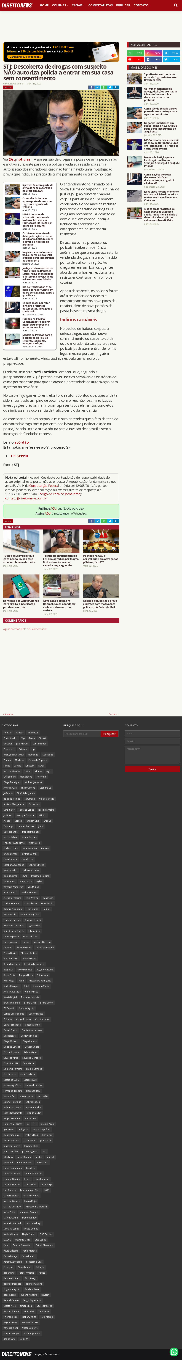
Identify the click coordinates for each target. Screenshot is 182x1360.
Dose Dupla (47, 903)
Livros (41, 765)
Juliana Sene (34, 931)
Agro (48, 771)
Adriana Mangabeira (14, 804)
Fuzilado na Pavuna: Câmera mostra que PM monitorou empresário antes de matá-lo (36, 323)
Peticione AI (9, 881)
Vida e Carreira (46, 798)
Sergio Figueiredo (32, 1300)
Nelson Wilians (24, 947)
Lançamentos (39, 743)
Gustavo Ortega (33, 920)
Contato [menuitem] (141, 5)
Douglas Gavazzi (12, 1046)
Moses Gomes (30, 1228)
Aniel (26, 986)
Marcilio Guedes (12, 1201)
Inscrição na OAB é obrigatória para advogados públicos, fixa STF (100, 559)
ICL (34, 1123)
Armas (17, 765)
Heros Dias (30, 1118)
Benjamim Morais (30, 997)
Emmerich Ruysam (13, 1068)
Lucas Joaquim (11, 942)
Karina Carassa (24, 1162)
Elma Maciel (28, 1063)
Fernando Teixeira (13, 1090)
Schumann (30, 798)
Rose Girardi (10, 1294)
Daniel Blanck (10, 859)
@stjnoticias (19, 159)
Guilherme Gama (30, 870)
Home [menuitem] (44, 5)
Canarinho (48, 897)
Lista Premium (42, 1179)
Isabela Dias (31, 1135)
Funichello (43, 1096)
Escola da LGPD (11, 1079)
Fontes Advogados (29, 914)
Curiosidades (10, 738)
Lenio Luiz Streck (12, 1173)
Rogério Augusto (12, 1289)
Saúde (27, 771)
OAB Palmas (46, 1234)
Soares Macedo (44, 1305)
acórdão (21, 442)
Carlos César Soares (14, 1013)
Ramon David (29, 958)
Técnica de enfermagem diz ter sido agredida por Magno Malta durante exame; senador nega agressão (61, 560)
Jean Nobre (46, 1140)
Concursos (9, 749)
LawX (24, 875)
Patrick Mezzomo (44, 1245)
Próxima (113, 714)
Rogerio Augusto (45, 969)
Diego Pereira (30, 1041)
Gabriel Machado (12, 1107)
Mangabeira (26, 776)
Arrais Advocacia (12, 991)
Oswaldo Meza (22, 1239)
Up (33, 749)
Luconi (26, 942)
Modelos (19, 760)
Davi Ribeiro (31, 903)
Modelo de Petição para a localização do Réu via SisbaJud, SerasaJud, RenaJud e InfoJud (37, 339)
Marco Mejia (30, 1201)
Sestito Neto (10, 1305)
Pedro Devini (10, 953)
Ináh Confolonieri (12, 1135)
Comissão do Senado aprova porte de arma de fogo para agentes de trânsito (37, 202)
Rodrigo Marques (12, 1283)
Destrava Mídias (29, 1035)
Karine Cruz (42, 1162)
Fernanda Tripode (37, 760)
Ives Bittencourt (11, 1140)
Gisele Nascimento (13, 1112)
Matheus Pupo (29, 1217)
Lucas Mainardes (12, 1184)
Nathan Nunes (11, 1234)
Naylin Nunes (28, 1234)
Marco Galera (10, 837)
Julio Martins (22, 743)
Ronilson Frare (32, 1289)
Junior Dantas (24, 1157)
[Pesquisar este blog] (82, 734)
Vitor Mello (34, 842)
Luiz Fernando (11, 831)
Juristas (38, 1157)
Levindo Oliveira (12, 1179)
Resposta (8, 969)
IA (28, 1123)
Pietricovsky (26, 881)
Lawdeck (30, 1168)
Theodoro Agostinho (14, 842)
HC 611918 (19, 456)
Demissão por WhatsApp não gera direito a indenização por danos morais (21, 604)
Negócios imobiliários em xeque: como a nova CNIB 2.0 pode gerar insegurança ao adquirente (38, 256)
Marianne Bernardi (29, 1212)
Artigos (19, 732)
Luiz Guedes (10, 1190)
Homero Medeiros (13, 1123)
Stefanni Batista (11, 1311)
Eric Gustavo (10, 1074)
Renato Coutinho (12, 1278)
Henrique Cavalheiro (14, 925)
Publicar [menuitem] (123, 5)
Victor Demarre (30, 1327)
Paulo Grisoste (11, 1250)
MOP (46, 1190)
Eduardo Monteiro (31, 1057)
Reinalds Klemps (12, 798)
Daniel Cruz (27, 859)
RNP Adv (40, 1267)
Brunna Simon (11, 853)
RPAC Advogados (26, 793)
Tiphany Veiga (29, 1316)
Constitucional (42, 1019)
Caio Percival (31, 897)
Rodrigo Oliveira (34, 1283)
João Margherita (30, 1151)
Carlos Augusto (26, 1008)
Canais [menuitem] (77, 5)
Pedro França (10, 1256)
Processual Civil (34, 1261)
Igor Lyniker (35, 925)
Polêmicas (33, 732)
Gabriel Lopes (32, 1101)
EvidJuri (46, 909)
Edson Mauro (31, 1052)
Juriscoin (29, 765)
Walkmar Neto (11, 848)
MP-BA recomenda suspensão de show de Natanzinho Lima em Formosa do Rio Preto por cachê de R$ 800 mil (37, 220)
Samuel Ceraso (11, 1300)
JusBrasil (8, 815)
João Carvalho (11, 1151)
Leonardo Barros (33, 1173)
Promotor (9, 1267)
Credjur (47, 820)
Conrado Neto (23, 1019)
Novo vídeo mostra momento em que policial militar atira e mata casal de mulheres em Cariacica (161, 196)
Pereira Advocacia (13, 1261)
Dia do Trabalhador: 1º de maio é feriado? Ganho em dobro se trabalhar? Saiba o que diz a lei (38, 291)
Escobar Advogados (14, 864)
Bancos (45, 848)
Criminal (23, 749)
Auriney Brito (31, 991)
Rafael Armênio (26, 1272)
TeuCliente (43, 1311)
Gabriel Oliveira (36, 864)
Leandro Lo (45, 787)
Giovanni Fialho (33, 1107)
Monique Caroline (25, 815)
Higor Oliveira (28, 787)
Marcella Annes (31, 1195)
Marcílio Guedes (12, 771)
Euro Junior (9, 809)
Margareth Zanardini (36, 1206)
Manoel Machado (31, 831)
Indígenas (23, 1129)
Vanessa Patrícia (30, 1322)
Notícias (7, 87)
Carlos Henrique (12, 903)
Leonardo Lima (31, 936)
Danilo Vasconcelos (32, 1030)
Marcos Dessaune (13, 1206)
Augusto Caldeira (12, 897)
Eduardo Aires (11, 1057)
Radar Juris (9, 1272)
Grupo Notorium (12, 1118)
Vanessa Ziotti (11, 1327)
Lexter (27, 1179)
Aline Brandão (29, 848)
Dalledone (47, 754)
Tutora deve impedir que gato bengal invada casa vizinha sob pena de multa (19, 559)
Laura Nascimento (13, 1168)
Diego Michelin (11, 1041)
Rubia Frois (9, 975)
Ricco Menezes (24, 969)
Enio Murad (32, 909)
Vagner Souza (10, 1322)
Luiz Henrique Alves (30, 1190)
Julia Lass (8, 1157)
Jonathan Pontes (12, 1146)
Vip (23, 738)
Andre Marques (11, 986)
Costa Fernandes (12, 1024)
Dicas (32, 738)
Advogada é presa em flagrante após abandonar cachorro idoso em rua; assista (59, 605)
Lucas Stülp (46, 1184)
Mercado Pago (34, 1223)
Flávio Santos (26, 1096)
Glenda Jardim (34, 1112)
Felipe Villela (10, 914)
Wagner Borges (11, 1333)
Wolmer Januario (33, 782)
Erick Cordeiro (27, 1074)
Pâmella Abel (24, 1267)
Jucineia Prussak (26, 826)
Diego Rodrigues (12, 782)
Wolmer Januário (32, 1333)
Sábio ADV (28, 1311)
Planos (7, 820)
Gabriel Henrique (12, 1101)
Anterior (9, 714)
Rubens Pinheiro (29, 1294)
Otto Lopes (40, 1239)
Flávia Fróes (9, 1096)
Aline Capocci (10, 892)
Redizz (42, 1272)
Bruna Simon (46, 1002)
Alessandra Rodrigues (40, 980)
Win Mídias (33, 886)
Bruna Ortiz (30, 1002)
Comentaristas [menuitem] (100, 5)
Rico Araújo (30, 1278)
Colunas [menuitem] (59, 5)
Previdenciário (11, 958)
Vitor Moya (9, 980)
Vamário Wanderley (13, 886)
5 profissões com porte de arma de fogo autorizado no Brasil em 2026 (37, 188)
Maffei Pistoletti (11, 1195)
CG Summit (9, 1008)
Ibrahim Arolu (47, 1123)
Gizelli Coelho (10, 870)
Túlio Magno (47, 1316)
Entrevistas (34, 804)
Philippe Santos (28, 953)
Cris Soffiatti (10, 776)
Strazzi (42, 738)
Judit (40, 826)
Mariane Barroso (42, 942)
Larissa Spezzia (11, 936)
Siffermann (42, 975)
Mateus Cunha (11, 1217)
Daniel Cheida (11, 1030)
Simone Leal (26, 1305)
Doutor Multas (32, 1046)
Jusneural (8, 1162)
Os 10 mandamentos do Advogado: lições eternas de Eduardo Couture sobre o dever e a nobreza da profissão (37, 239)
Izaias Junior (30, 1140)
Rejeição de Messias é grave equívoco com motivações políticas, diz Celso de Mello (100, 604)
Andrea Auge (10, 787)
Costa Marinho (32, 1024)
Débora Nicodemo (13, 909)
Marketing (33, 754)
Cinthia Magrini (29, 853)
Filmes (7, 765)
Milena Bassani (29, 837)
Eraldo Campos (34, 1068)
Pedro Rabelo (28, 1256)
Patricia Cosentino (22, 1245)
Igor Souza (9, 1129)
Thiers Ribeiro (11, 1316)
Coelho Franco (35, 1013)
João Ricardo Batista (14, 931)
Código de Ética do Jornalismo (59, 494)
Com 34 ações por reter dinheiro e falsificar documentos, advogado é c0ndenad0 (37, 307)
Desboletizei (10, 1035)
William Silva (33, 820)
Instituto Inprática (41, 1129)
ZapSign (24, 1338)
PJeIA (6, 1245)
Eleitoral (8, 743)
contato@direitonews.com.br (26, 498)
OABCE (7, 1239)
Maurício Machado (13, 1223)
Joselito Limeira (46, 809)
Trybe (39, 881)
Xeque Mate (9, 1338)
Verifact (18, 820)
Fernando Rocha (33, 1085)
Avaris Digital (10, 997)
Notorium (41, 776)
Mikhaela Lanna (11, 1228)
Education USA (11, 1063)
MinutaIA (8, 947)
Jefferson (8, 793)
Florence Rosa (33, 1090)
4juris (21, 980)
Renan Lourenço (12, 964)
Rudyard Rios (26, 975)
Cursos (7, 760)
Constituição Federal (44, 485)
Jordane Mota (31, 1146)
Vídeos (38, 771)
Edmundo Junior (12, 1052)
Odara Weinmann (45, 947)
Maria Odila (9, 1212)
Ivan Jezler (47, 1135)
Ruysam (45, 1294)
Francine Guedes (12, 920)
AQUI (53, 508)
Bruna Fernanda (12, 1002)
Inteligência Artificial (14, 754)
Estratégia (9, 826)
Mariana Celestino (40, 875)
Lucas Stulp (30, 1184)
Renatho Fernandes (34, 964)
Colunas (8, 1019)
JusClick (50, 1157)
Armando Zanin (41, 986)
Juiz (44, 1151)
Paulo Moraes (30, 1250)
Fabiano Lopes (26, 809)
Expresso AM (30, 1079)
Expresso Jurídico (12, 1085)
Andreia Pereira (30, 892)
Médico (42, 815)
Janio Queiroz (10, 875)
